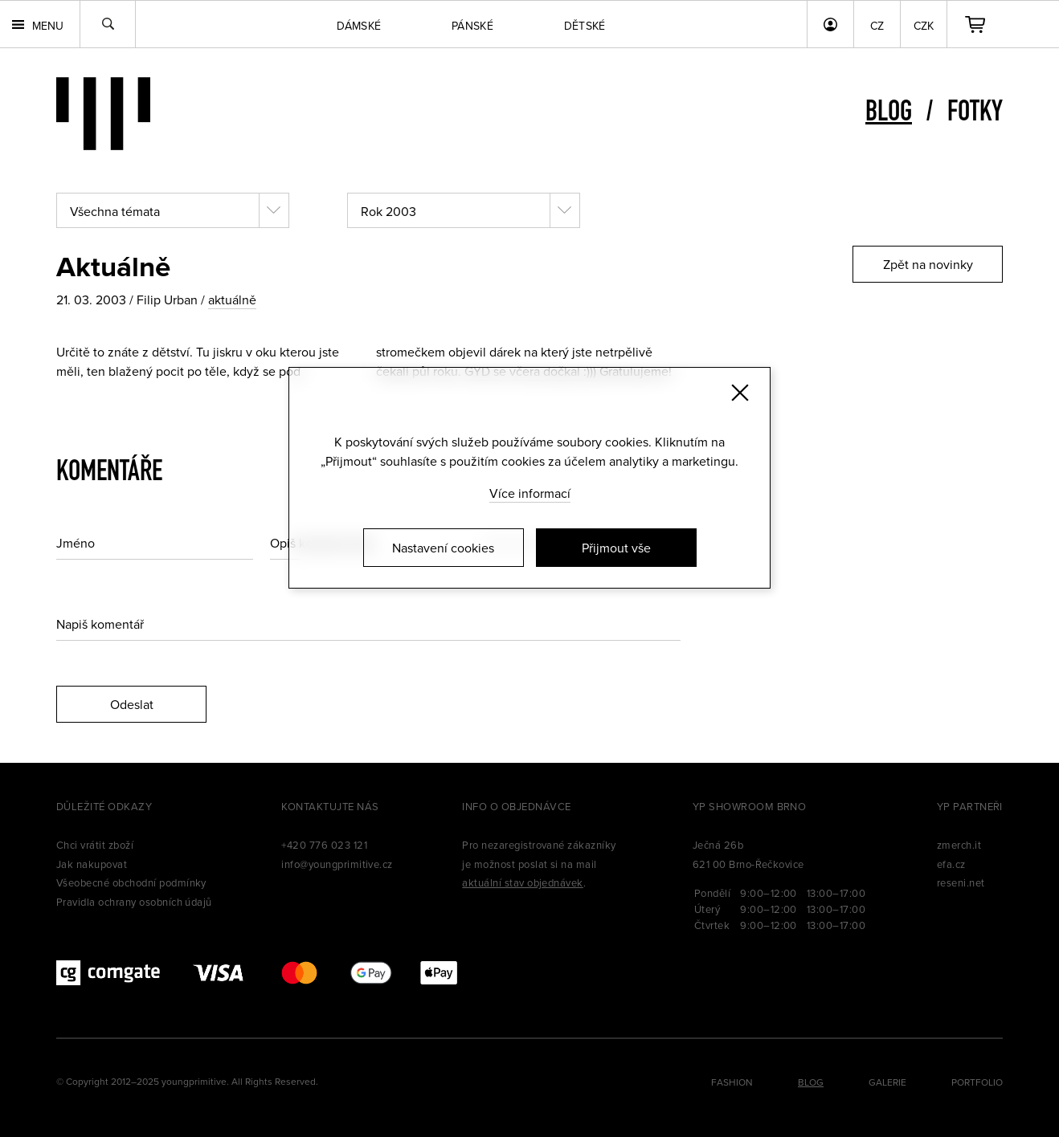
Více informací (529, 493)
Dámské (359, 26)
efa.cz (951, 864)
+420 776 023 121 (324, 844)
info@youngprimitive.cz (337, 864)
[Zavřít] (740, 392)
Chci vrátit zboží (94, 844)
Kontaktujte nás (329, 806)
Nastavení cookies (443, 547)
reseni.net (961, 882)
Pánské (472, 26)
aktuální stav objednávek (522, 882)
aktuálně (232, 299)
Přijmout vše (616, 547)
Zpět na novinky (928, 264)
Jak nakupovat (91, 864)
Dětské (585, 26)
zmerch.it (959, 844)
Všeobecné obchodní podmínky (131, 882)
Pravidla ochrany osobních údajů (134, 902)
